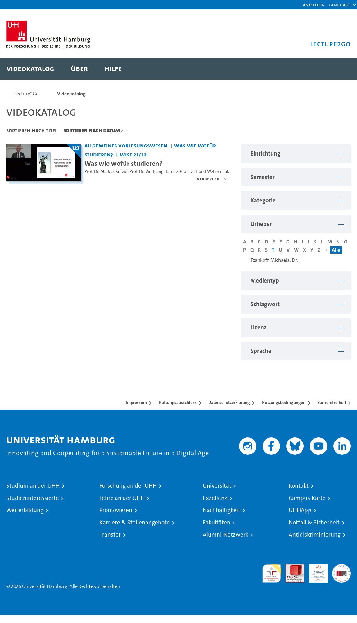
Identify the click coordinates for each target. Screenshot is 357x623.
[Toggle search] (340, 69)
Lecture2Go (26, 93)
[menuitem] (30, 69)
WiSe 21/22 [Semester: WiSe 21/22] (133, 154)
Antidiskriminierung (315, 535)
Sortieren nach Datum (91, 130)
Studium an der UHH (33, 486)
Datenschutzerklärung (229, 402)
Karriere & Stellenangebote (134, 523)
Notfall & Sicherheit (314, 523)
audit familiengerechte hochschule (271, 573)
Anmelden (314, 4)
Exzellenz (215, 498)
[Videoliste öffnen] (213, 178)
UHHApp (300, 510)
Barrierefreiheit (331, 402)
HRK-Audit (315, 571)
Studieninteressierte (32, 498)
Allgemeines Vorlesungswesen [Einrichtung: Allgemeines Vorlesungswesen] (125, 145)
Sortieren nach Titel (31, 130)
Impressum (136, 402)
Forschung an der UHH (128, 486)
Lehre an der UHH (122, 498)
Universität (217, 486)
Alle (336, 250)
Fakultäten (216, 523)
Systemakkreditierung (341, 567)
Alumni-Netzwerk (225, 535)
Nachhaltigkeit (221, 510)
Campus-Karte (307, 498)
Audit (291, 567)
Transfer (110, 535)
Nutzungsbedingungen (283, 402)
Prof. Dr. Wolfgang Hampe (153, 171)
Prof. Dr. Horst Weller (199, 171)
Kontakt (299, 486)
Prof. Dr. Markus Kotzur (106, 171)
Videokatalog (71, 93)
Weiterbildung (24, 510)
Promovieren (115, 510)
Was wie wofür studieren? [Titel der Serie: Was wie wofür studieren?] (123, 163)
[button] (339, 4)
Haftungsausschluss (178, 402)
